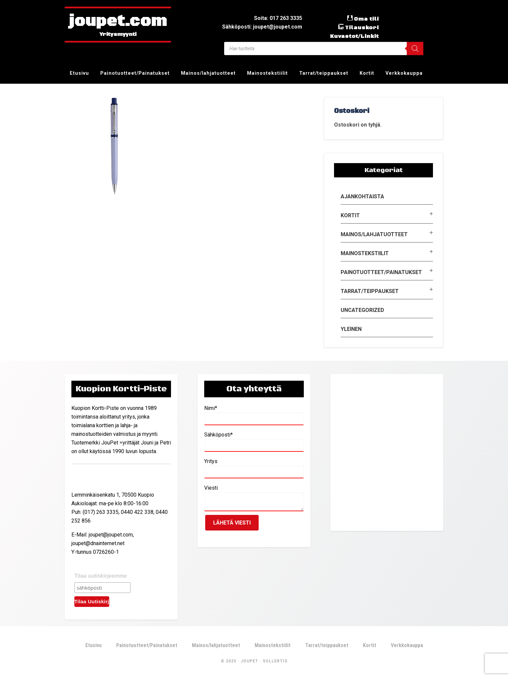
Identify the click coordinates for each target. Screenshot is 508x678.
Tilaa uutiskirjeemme (100, 576)
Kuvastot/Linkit (354, 36)
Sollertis (275, 661)
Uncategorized (362, 310)
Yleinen (351, 329)
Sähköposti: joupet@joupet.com (262, 27)
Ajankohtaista (362, 196)
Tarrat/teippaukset (370, 291)
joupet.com (118, 21)
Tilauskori (362, 27)
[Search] (415, 48)
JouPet (249, 661)
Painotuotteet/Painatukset (381, 272)
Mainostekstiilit (365, 253)
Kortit (350, 215)
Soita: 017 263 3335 (278, 18)
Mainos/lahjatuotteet (374, 234)
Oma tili (366, 19)
